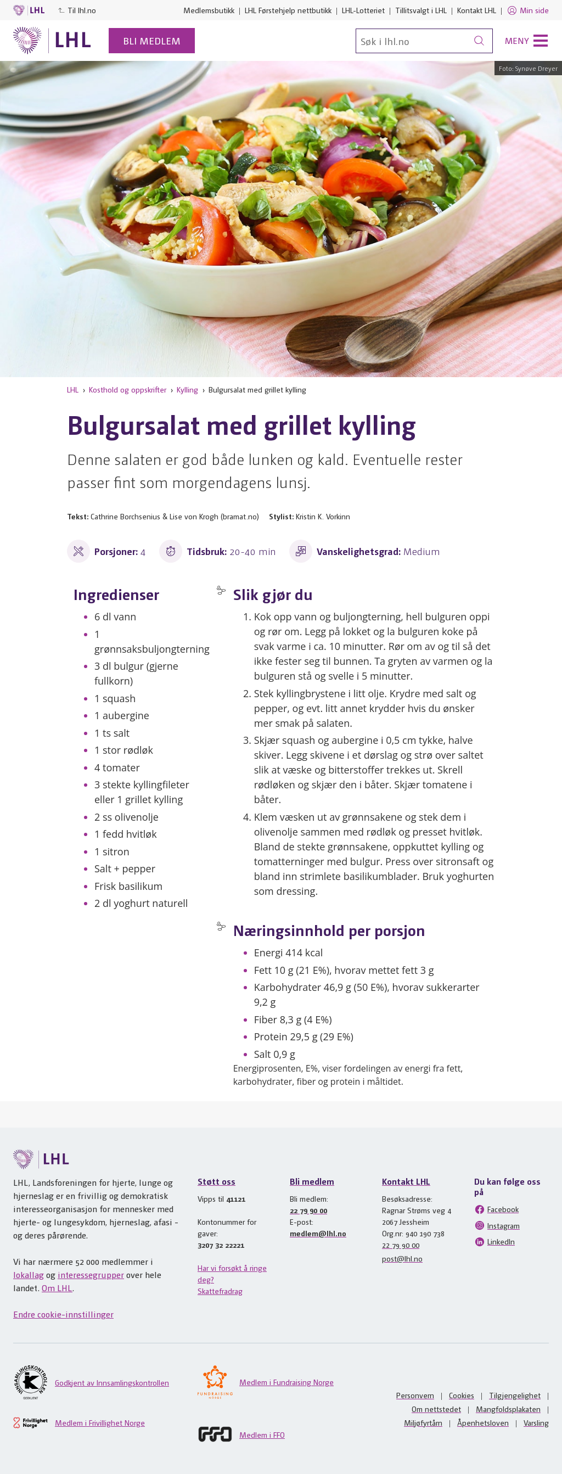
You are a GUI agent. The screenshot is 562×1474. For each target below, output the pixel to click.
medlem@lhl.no (318, 1233)
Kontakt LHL (476, 10)
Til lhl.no (77, 10)
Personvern (415, 1395)
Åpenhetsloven (483, 1422)
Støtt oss (216, 1181)
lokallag (28, 1274)
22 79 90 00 (308, 1210)
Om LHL (57, 1287)
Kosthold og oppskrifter (127, 389)
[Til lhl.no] (52, 40)
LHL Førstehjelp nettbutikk (288, 10)
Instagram (497, 1225)
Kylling (187, 389)
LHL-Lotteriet (363, 10)
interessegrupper (91, 1274)
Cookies (461, 1395)
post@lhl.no (402, 1258)
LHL (72, 389)
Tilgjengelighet (515, 1395)
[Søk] (424, 41)
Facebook (496, 1209)
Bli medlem (152, 40)
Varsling (536, 1422)
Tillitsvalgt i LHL (421, 10)
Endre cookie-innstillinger (63, 1314)
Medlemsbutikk (208, 10)
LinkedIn (494, 1241)
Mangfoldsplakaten (508, 1409)
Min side (528, 10)
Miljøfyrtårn (423, 1422)
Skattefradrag (220, 1291)
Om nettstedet (436, 1409)
